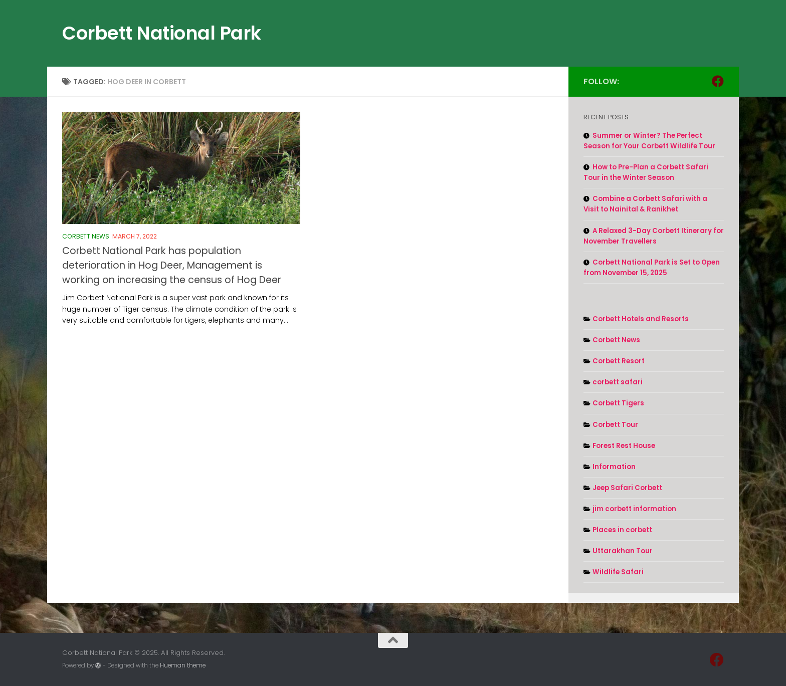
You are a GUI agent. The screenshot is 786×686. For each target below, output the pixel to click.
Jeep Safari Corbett (627, 488)
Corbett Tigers (618, 403)
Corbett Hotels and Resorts (641, 319)
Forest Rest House (624, 445)
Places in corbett (622, 530)
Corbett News (85, 236)
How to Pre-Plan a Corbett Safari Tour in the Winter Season (645, 172)
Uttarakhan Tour (623, 551)
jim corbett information (634, 509)
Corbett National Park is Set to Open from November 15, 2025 (651, 268)
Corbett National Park (161, 33)
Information (614, 467)
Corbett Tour (615, 424)
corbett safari (618, 382)
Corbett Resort (619, 361)
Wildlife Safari (618, 572)
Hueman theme (183, 665)
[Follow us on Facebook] (718, 81)
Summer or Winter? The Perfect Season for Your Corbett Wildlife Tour (649, 141)
